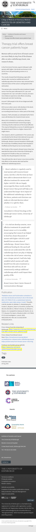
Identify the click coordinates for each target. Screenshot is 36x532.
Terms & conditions (7, 477)
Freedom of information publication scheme (15, 489)
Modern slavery (6, 483)
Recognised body (7, 512)
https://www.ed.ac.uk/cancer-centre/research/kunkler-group (11, 348)
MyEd (33, 9)
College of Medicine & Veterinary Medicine (15, 20)
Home (4, 34)
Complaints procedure (8, 481)
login (32, 526)
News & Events (9, 36)
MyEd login (31, 500)
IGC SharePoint (6, 457)
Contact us (6, 462)
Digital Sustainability (7, 494)
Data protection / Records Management (13, 491)
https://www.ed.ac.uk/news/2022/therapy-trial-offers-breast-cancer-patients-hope (19, 330)
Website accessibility (7, 487)
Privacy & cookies (6, 479)
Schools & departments (22, 9)
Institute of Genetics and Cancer (17, 34)
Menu (6, 29)
